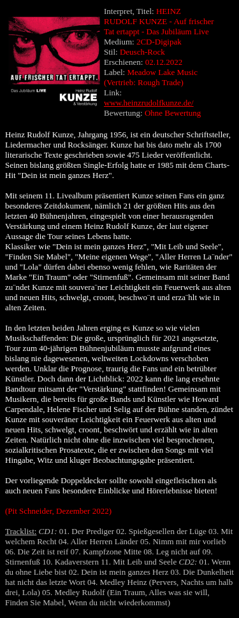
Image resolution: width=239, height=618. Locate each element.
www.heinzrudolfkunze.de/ (149, 102)
